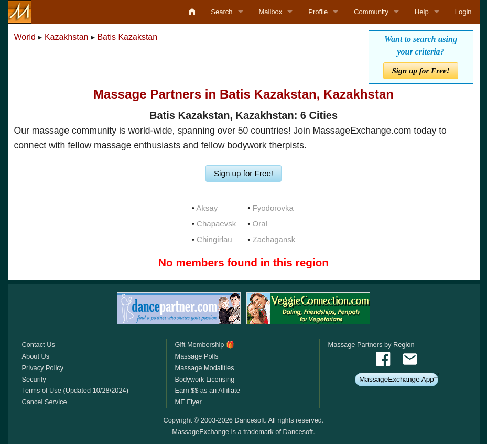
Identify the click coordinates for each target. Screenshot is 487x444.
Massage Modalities (204, 368)
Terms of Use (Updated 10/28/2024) (75, 390)
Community (371, 12)
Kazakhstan (67, 37)
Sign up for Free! (420, 70)
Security (34, 379)
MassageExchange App (396, 379)
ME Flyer (188, 402)
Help (422, 12)
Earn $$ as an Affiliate (207, 390)
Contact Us (38, 345)
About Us (36, 356)
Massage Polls (196, 356)
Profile (318, 12)
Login (463, 12)
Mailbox (271, 12)
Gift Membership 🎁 (204, 345)
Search (221, 12)
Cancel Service (44, 402)
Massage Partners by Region (371, 345)
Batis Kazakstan (127, 37)
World (25, 37)
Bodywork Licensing (204, 379)
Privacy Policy (43, 368)
